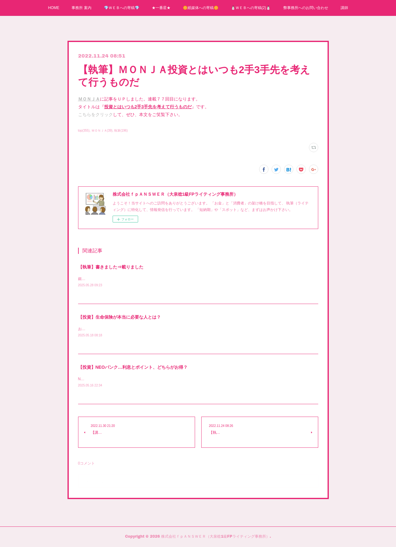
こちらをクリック (95, 114)
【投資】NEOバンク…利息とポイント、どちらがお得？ (133, 368)
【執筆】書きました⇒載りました (110, 266)
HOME (53, 8)
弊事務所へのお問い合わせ (305, 8)
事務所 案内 (81, 8)
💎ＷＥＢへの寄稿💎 (121, 8)
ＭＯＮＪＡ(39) (102, 130)
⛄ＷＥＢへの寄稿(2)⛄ (251, 8)
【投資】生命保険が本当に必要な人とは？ (119, 317)
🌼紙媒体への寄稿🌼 (200, 8)
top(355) (84, 130)
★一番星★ (161, 8)
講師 (344, 8)
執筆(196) (121, 130)
